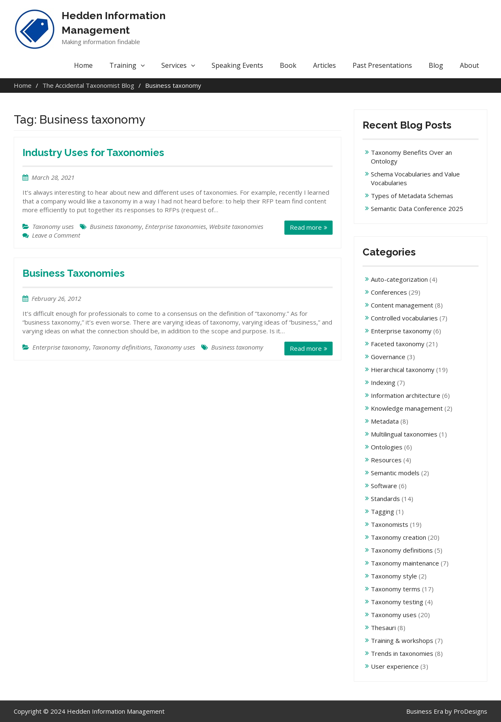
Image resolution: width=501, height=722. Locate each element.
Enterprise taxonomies (175, 226)
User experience (395, 666)
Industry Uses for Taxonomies (93, 152)
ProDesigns (470, 711)
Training (122, 65)
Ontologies (386, 447)
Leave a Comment (56, 235)
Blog (436, 65)
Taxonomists (389, 524)
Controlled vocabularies (404, 318)
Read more (306, 227)
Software (384, 485)
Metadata (385, 421)
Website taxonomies (236, 226)
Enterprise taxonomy (60, 347)
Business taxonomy (116, 226)
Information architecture (405, 395)
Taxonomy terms (395, 589)
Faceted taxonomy (397, 344)
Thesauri (383, 627)
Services (174, 65)
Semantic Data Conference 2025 (417, 208)
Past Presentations (382, 65)
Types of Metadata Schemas (412, 195)
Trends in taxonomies (402, 653)
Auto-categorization (399, 279)
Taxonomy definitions (121, 347)
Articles (324, 65)
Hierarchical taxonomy (402, 369)
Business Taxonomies (73, 273)
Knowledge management (407, 408)
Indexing (383, 382)
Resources (386, 460)
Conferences (389, 292)
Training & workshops (402, 640)
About (469, 65)
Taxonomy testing (397, 602)
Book (288, 65)
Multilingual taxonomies (404, 434)
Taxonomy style (394, 576)
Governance (388, 356)
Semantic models (395, 473)
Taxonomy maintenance (405, 563)
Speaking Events (237, 65)
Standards (385, 498)
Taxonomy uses (53, 226)
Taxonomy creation (398, 537)
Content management (402, 305)
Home (83, 65)
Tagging (382, 511)
